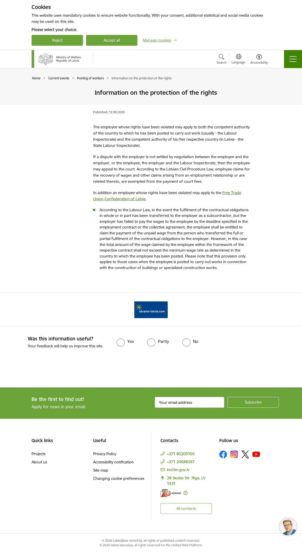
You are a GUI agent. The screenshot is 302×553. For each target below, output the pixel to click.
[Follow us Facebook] (223, 454)
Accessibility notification (113, 462)
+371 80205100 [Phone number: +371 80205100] (181, 453)
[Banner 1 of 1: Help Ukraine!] (151, 309)
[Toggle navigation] (293, 59)
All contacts (186, 508)
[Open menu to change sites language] (238, 59)
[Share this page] (263, 103)
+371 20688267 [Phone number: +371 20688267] (181, 461)
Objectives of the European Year (51, 103)
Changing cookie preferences (118, 478)
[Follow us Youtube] (256, 454)
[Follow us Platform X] (245, 454)
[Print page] (263, 90)
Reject (57, 40)
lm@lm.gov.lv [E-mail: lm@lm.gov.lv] (178, 469)
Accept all (112, 40)
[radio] (125, 341)
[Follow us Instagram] (234, 454)
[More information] (185, 493)
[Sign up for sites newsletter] (253, 402)
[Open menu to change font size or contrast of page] (259, 60)
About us (39, 462)
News (41, 92)
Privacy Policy (104, 453)
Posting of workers (53, 114)
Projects (38, 453)
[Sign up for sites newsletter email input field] (189, 402)
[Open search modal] (221, 60)
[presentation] (43, 368)
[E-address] (171, 493)
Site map (100, 470)
